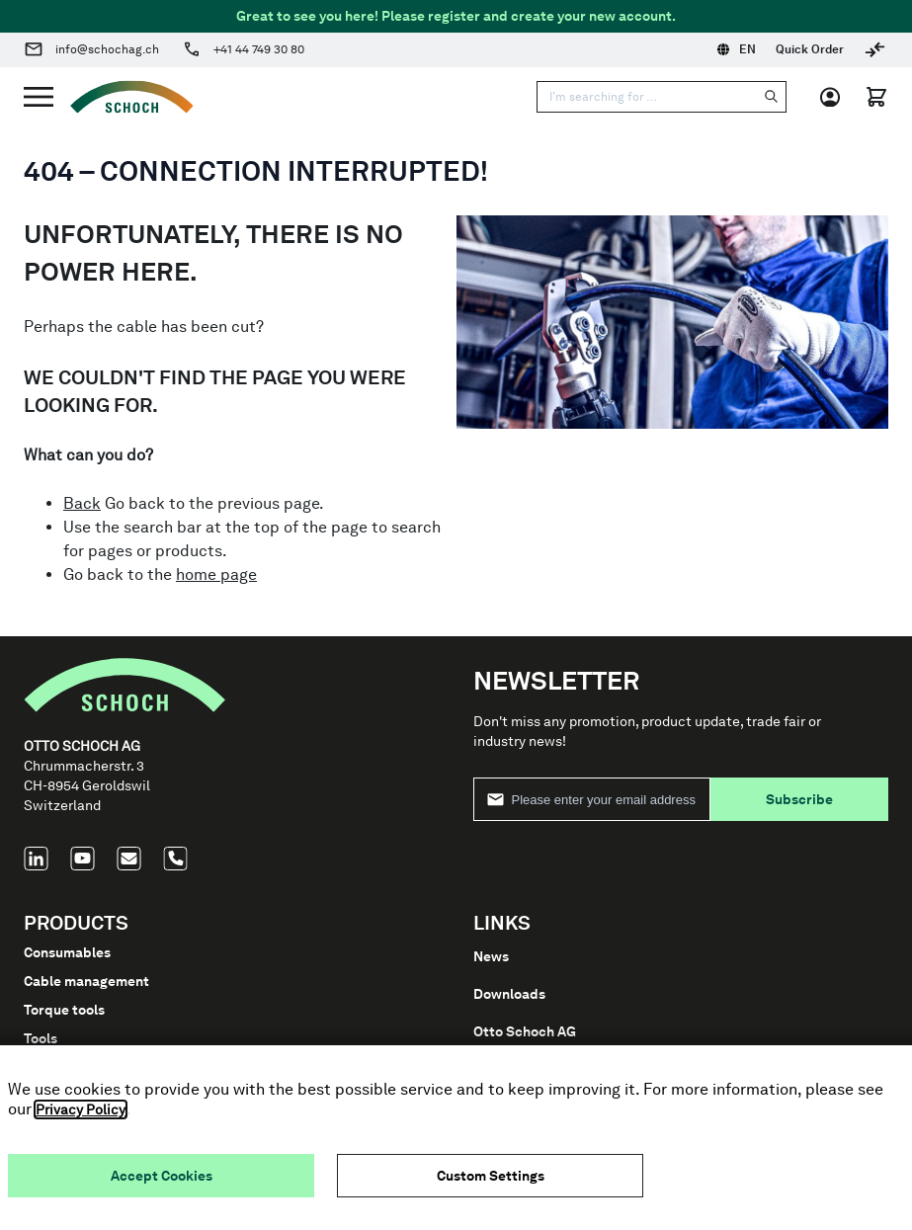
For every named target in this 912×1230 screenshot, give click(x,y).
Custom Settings (490, 1176)
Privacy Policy (80, 1109)
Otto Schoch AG (524, 1031)
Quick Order (810, 49)
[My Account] (836, 97)
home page (216, 574)
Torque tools (64, 1010)
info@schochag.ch (107, 49)
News (491, 956)
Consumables (67, 952)
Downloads (509, 994)
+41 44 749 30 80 (258, 49)
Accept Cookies (161, 1176)
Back (82, 503)
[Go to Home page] (123, 97)
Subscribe (799, 799)
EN (736, 49)
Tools (40, 1038)
